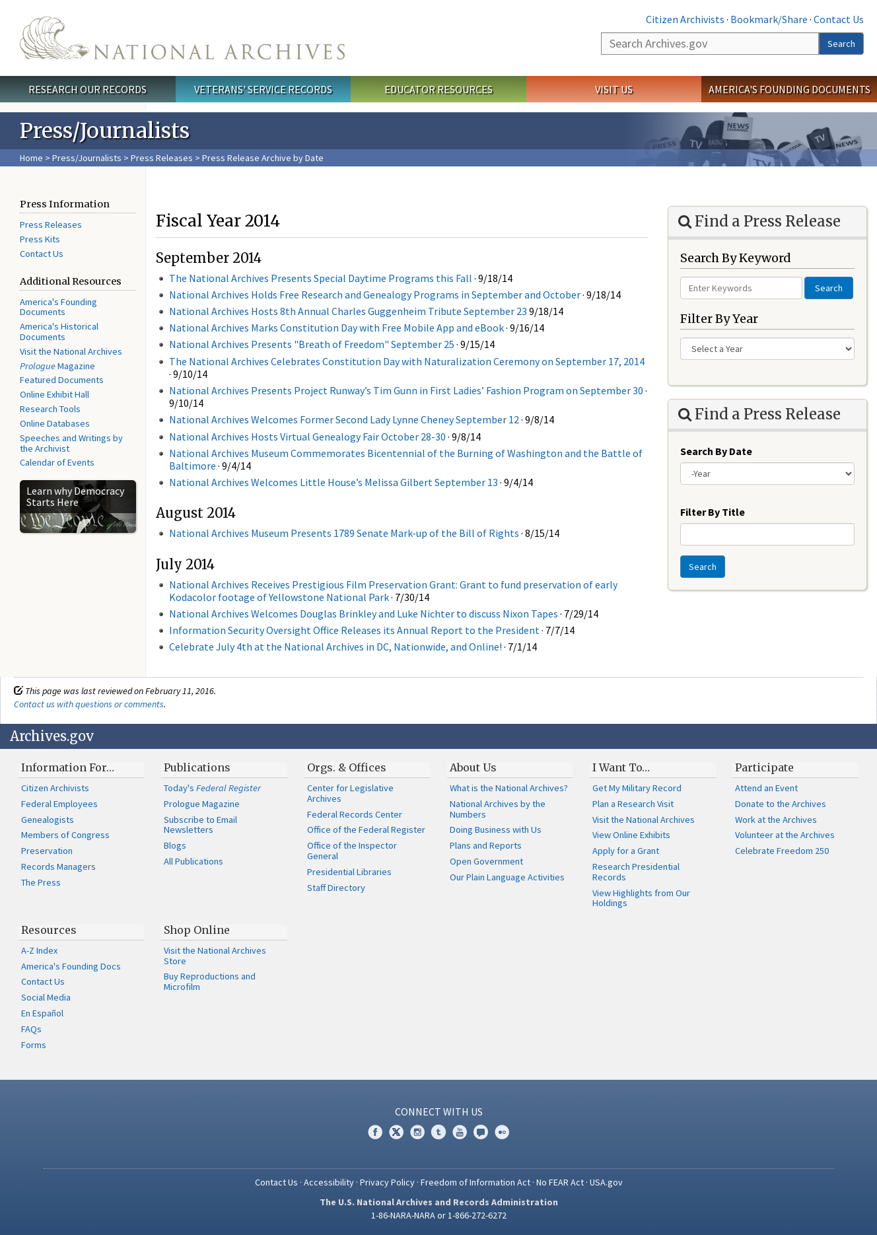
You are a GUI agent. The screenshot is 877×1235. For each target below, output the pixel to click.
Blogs (175, 845)
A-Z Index (39, 950)
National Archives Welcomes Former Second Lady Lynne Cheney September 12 (344, 419)
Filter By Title (712, 511)
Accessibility (329, 1182)
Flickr (502, 1132)
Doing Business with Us (496, 829)
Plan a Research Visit (633, 804)
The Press (41, 882)
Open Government (486, 861)
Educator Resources (438, 89)
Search (841, 44)
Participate (764, 767)
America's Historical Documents (59, 331)
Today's (212, 788)
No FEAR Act (560, 1182)
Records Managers (58, 866)
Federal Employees (59, 804)
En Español (42, 1013)
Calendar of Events (57, 462)
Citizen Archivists (685, 19)
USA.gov (606, 1182)
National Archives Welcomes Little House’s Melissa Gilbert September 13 (333, 482)
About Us (473, 767)
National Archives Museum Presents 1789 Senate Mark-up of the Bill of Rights (344, 533)
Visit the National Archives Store (215, 955)
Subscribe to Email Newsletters (200, 825)
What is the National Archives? (509, 788)
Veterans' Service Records (263, 89)
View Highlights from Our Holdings (641, 898)
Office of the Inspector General (352, 850)
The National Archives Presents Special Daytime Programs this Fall (320, 278)
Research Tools (50, 409)
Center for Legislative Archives (350, 793)
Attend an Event (766, 788)
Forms (33, 1045)
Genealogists (47, 820)
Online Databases (55, 423)
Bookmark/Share (769, 19)
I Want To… (621, 767)
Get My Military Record (637, 788)
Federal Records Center (354, 814)
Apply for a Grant (625, 851)
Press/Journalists (87, 158)
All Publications (193, 861)
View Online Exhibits (631, 835)
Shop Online (197, 929)
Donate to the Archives (780, 804)
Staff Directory (336, 888)
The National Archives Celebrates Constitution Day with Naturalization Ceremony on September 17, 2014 (407, 361)
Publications (197, 767)
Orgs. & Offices (346, 767)
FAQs (31, 1029)
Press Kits (40, 239)
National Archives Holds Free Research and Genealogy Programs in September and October (374, 294)
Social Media (46, 997)
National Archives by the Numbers (497, 809)
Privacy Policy (387, 1182)
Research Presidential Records (636, 872)
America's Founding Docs (71, 966)
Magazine (57, 366)
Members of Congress (65, 835)
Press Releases (162, 158)
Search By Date (716, 451)
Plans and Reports (486, 845)
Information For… (67, 767)
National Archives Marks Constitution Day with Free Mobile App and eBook (336, 327)
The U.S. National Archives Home (182, 38)
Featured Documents (62, 380)
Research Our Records (87, 89)
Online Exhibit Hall (54, 394)
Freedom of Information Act (475, 1182)
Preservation (47, 851)
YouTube (460, 1132)
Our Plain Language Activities (507, 877)
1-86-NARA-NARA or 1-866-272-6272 (439, 1215)
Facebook (375, 1132)
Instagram (417, 1132)
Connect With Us (439, 1111)
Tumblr (438, 1132)
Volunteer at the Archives (785, 835)
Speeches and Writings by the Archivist (71, 443)
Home (31, 158)
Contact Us (839, 19)
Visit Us (614, 89)
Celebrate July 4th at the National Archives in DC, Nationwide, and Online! (335, 646)
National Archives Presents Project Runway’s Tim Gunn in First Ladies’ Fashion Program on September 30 (406, 390)
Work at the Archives (776, 820)
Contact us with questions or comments (89, 704)
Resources (49, 929)
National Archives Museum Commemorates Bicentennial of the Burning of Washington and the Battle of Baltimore (406, 459)
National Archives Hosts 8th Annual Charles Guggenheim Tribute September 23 (348, 311)
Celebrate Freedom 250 (782, 851)
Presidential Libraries (349, 872)
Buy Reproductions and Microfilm (210, 981)
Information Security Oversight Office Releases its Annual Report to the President (354, 630)
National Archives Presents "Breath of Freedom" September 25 (311, 344)
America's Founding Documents (789, 89)
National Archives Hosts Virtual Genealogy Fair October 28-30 (307, 436)
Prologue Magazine (202, 804)
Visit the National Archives (71, 351)
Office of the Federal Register (366, 829)
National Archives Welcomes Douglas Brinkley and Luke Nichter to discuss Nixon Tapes (363, 613)
